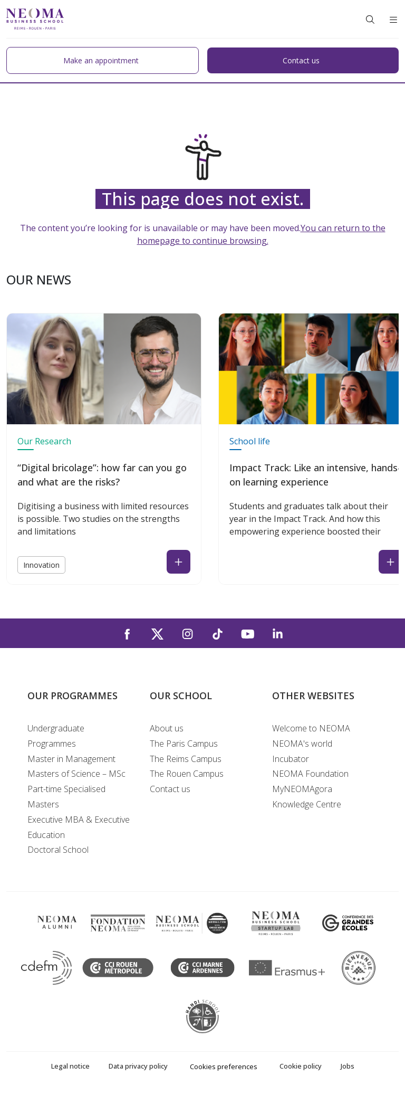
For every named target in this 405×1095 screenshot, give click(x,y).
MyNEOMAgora (302, 789)
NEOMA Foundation (310, 773)
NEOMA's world (302, 743)
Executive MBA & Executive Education (78, 827)
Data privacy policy (138, 1066)
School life (249, 441)
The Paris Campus (184, 743)
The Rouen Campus (187, 773)
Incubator (290, 759)
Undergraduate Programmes (55, 735)
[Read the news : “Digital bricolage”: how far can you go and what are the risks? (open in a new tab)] (178, 562)
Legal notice (70, 1066)
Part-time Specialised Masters (66, 796)
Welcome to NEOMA (311, 728)
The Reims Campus (185, 759)
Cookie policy (300, 1066)
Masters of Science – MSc (76, 773)
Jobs (347, 1066)
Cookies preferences (223, 1066)
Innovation (41, 565)
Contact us (170, 789)
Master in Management (71, 759)
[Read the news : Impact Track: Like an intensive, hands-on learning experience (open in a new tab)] (390, 562)
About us (167, 728)
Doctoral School (58, 849)
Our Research (44, 441)
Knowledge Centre (306, 804)
